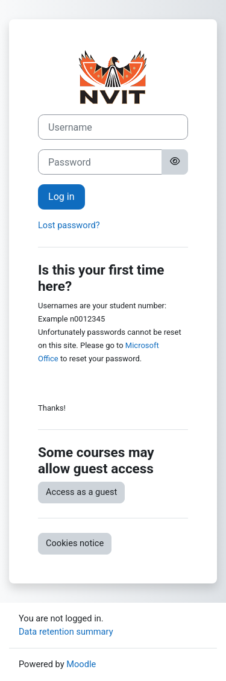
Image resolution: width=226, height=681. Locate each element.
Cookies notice (75, 543)
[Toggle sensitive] (175, 162)
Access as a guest (81, 492)
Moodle (81, 664)
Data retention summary (66, 631)
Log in (61, 196)
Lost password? (69, 225)
